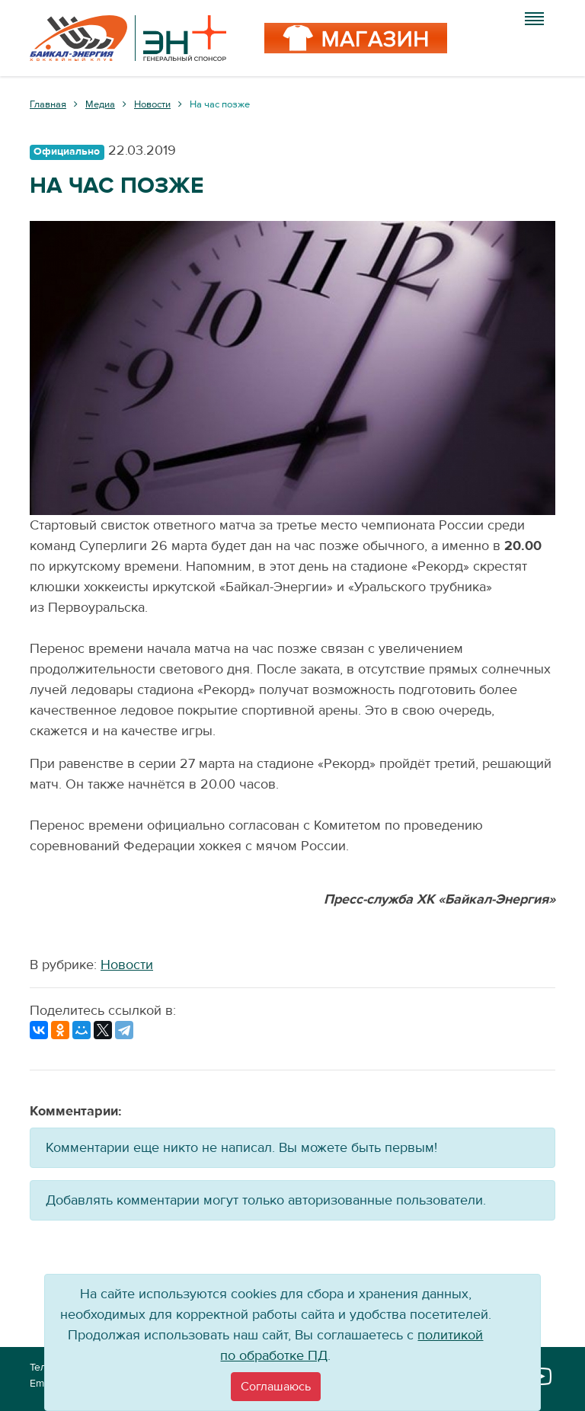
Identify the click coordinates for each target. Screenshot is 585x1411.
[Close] (276, 1386)
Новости (127, 965)
